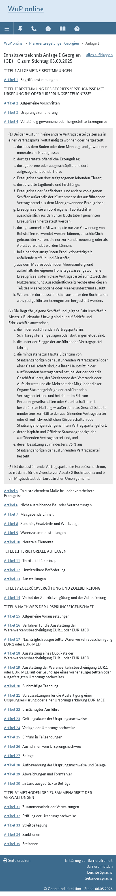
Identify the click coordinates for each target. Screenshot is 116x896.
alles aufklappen (99, 54)
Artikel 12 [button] (12, 569)
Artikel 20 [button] (12, 685)
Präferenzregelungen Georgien (54, 43)
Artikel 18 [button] (12, 653)
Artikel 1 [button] (11, 79)
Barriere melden (100, 866)
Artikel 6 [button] (11, 504)
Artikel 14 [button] (12, 597)
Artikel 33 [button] (12, 825)
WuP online (26, 9)
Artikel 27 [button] (12, 755)
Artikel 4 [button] (11, 121)
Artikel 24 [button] (12, 727)
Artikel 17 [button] (12, 639)
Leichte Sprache (100, 872)
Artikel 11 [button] (12, 560)
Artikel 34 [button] (12, 834)
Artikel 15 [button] (12, 616)
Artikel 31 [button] (12, 806)
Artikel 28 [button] (12, 765)
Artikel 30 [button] (12, 783)
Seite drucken (16, 860)
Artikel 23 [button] (12, 718)
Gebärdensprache (99, 878)
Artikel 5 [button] (11, 490)
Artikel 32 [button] (12, 815)
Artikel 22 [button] (12, 709)
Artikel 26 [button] (12, 746)
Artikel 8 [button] (11, 523)
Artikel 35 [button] (12, 843)
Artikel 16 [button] (12, 625)
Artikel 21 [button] (12, 695)
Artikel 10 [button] (12, 541)
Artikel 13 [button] (12, 578)
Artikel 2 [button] (11, 103)
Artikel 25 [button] (12, 737)
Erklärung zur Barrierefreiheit (89, 860)
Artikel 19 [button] (12, 667)
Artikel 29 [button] (12, 774)
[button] (7, 28)
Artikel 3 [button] (11, 112)
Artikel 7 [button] (11, 514)
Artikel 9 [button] (11, 532)
